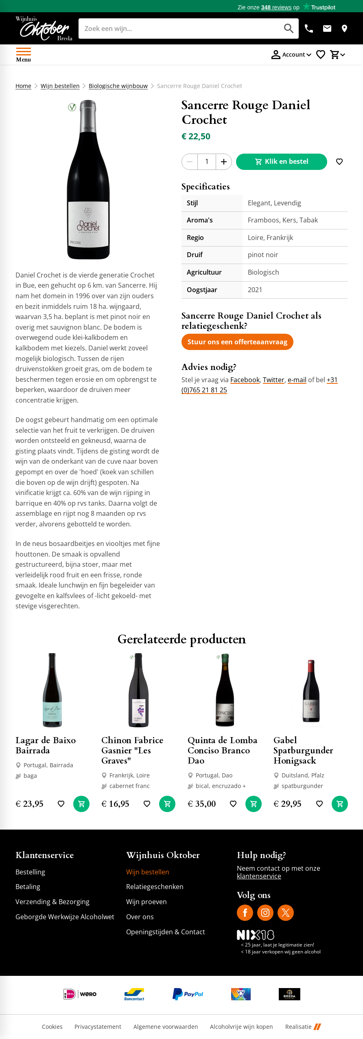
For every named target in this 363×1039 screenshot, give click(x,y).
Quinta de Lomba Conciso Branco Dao (223, 751)
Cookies (52, 1027)
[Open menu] (23, 54)
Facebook (245, 379)
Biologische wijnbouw (118, 86)
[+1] (224, 162)
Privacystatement (97, 1027)
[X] (286, 913)
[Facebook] (245, 913)
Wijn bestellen (59, 86)
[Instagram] (265, 913)
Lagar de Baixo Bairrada (45, 746)
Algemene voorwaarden (165, 1027)
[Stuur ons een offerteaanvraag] (237, 342)
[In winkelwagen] (81, 804)
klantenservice (259, 876)
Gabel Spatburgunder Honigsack (303, 751)
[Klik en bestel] (281, 162)
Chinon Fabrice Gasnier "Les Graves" (132, 751)
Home (23, 86)
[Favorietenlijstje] (321, 54)
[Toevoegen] (339, 162)
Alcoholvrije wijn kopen (241, 1027)
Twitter (273, 379)
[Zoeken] (169, 28)
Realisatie (303, 1027)
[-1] (190, 162)
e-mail (297, 379)
